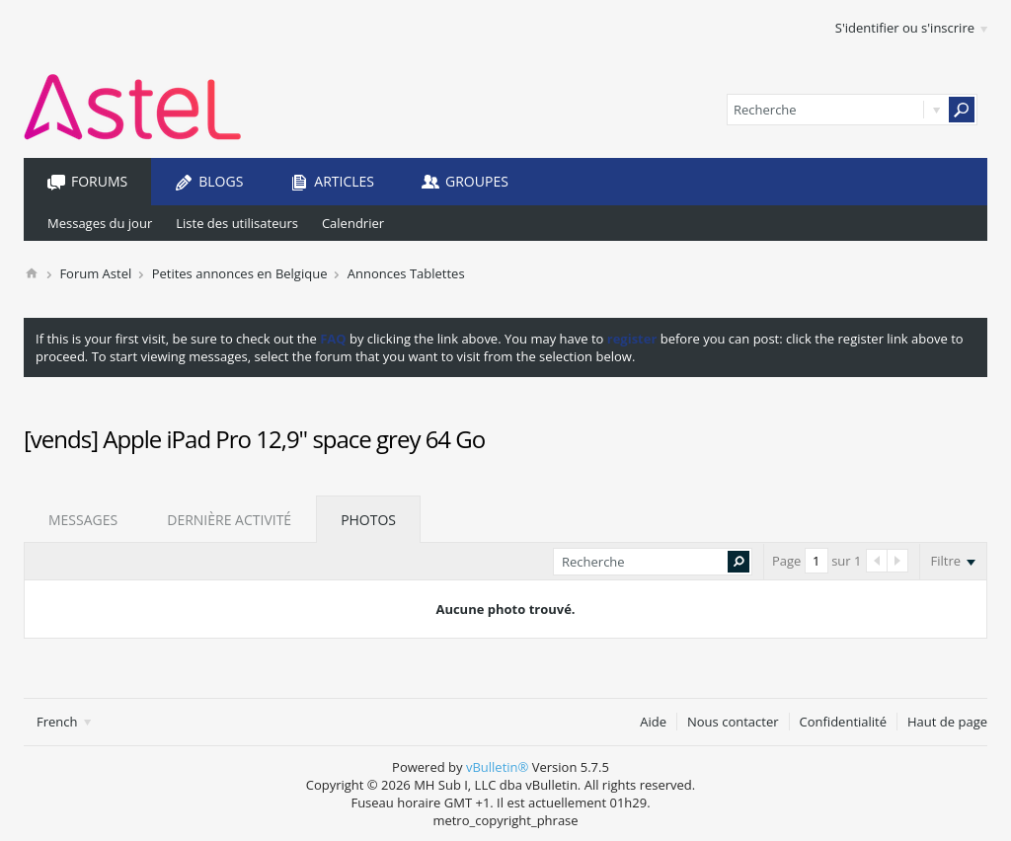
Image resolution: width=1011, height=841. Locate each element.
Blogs (220, 181)
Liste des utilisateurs (237, 223)
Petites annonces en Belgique (240, 273)
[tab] (83, 519)
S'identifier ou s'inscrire (911, 28)
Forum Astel (95, 273)
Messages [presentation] (82, 519)
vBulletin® (497, 767)
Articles (344, 181)
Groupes (476, 181)
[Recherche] (852, 109)
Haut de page (947, 721)
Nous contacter (733, 721)
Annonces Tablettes (406, 273)
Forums (99, 181)
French (64, 721)
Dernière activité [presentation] (229, 519)
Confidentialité (844, 721)
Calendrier (353, 223)
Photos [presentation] (368, 519)
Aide (653, 721)
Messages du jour (99, 223)
